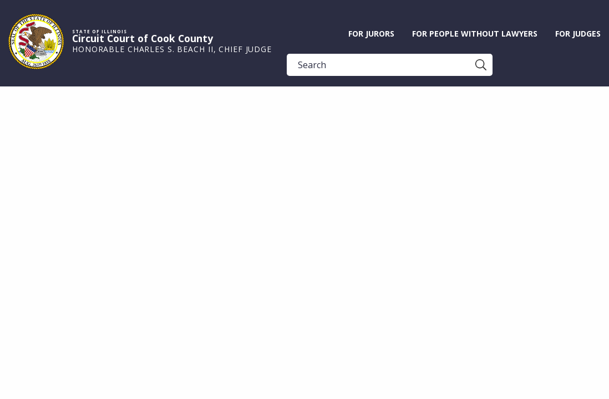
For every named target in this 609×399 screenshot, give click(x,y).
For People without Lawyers (474, 33)
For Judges (578, 33)
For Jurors (371, 33)
